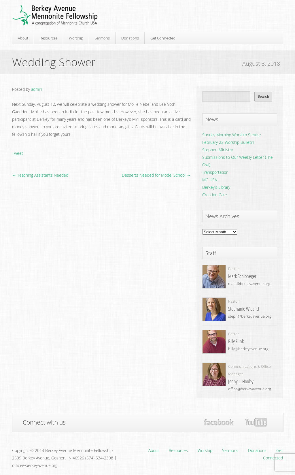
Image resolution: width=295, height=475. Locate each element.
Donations (130, 38)
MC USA (209, 179)
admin (36, 89)
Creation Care (214, 194)
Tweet (17, 153)
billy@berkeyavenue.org (248, 348)
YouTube (256, 422)
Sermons (102, 38)
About (23, 38)
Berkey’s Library (216, 187)
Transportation (215, 172)
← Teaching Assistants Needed (40, 175)
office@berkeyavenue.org (249, 388)
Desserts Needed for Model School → (156, 175)
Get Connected (162, 38)
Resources (48, 38)
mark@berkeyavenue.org (249, 283)
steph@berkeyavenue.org (249, 316)
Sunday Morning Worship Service (231, 134)
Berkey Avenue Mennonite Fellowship (55, 15)
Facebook (219, 422)
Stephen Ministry (217, 149)
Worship (76, 38)
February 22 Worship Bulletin (228, 142)
